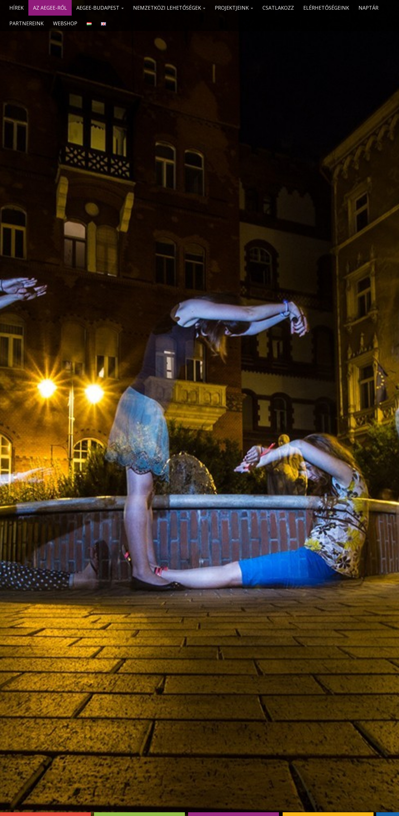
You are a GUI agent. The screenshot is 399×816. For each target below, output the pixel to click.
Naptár (368, 7)
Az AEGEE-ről (50, 7)
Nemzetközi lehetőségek (169, 7)
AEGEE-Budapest (100, 7)
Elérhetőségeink (326, 7)
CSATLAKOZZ (278, 7)
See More (199, 418)
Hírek (16, 7)
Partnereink (26, 23)
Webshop (65, 23)
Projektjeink (234, 7)
